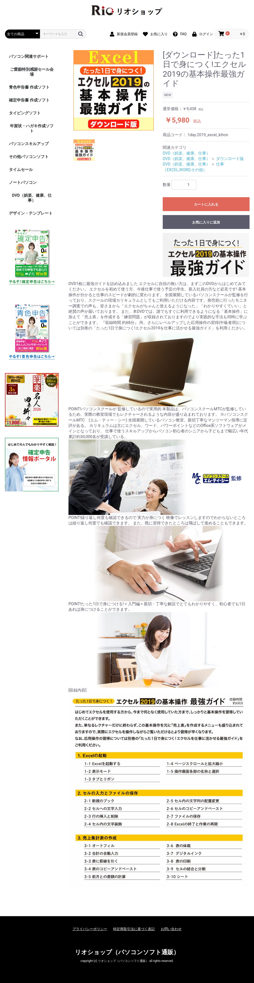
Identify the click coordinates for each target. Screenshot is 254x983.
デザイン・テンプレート (31, 213)
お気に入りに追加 (206, 222)
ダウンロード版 (230, 158)
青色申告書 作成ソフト (29, 87)
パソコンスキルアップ (29, 143)
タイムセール (21, 169)
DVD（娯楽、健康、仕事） (31, 198)
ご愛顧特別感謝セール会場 (32, 72)
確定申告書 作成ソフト (29, 100)
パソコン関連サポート (29, 56)
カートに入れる (206, 204)
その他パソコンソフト (29, 156)
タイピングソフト (25, 113)
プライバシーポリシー (89, 929)
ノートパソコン (23, 182)
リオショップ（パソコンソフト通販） (127, 952)
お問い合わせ (171, 929)
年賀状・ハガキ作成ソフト (32, 128)
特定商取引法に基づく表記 (134, 929)
